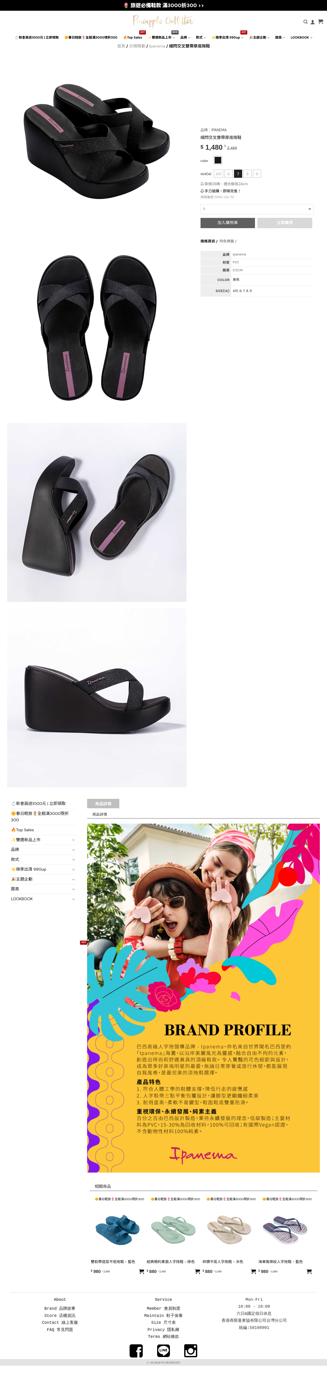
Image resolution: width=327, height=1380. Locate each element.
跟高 (280, 37)
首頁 (121, 46)
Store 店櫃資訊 (60, 1314)
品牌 (185, 37)
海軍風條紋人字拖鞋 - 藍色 (281, 1261)
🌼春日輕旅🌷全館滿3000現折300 (91, 37)
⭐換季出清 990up (227, 37)
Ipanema (157, 46)
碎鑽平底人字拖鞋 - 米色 (223, 1261)
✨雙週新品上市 (161, 37)
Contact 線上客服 (60, 1321)
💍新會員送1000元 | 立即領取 (37, 37)
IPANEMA (219, 130)
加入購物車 (227, 222)
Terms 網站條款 (163, 1334)
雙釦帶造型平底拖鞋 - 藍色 (113, 1261)
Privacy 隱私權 (164, 1327)
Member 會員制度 (163, 1308)
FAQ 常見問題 (60, 1327)
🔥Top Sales (132, 37)
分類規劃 (137, 46)
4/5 (218, 174)
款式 (201, 37)
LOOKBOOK (301, 37)
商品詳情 (103, 803)
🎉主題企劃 (259, 37)
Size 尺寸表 (163, 1321)
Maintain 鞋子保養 (163, 1314)
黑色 (236, 279)
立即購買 (285, 222)
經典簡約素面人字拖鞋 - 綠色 (171, 1261)
